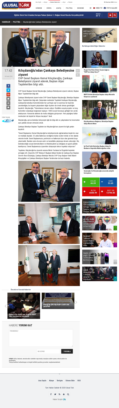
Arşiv (64, 2)
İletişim (70, 2)
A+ (78, 71)
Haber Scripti (57, 399)
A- (78, 75)
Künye (45, 2)
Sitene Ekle (70, 380)
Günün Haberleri (55, 2)
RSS (79, 380)
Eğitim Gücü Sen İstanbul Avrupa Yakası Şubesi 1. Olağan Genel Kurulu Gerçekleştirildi (49, 15)
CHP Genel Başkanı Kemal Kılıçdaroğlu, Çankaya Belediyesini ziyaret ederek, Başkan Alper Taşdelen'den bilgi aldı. (45, 81)
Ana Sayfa (38, 2)
